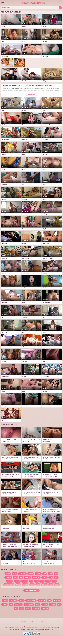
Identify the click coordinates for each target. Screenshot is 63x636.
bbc (31, 580)
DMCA (43, 622)
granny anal (13, 599)
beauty (54, 580)
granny (5, 599)
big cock (25, 583)
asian (15, 576)
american (38, 572)
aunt (51, 576)
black (51, 583)
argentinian (8, 576)
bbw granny (18, 603)
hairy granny (42, 599)
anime (50, 572)
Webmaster (34, 622)
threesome (36, 607)
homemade (57, 599)
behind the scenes (9, 583)
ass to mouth (36, 576)
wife (59, 603)
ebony (37, 603)
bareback (17, 580)
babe (56, 576)
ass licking (27, 576)
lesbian (28, 607)
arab (56, 572)
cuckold (4, 603)
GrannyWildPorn (33, 3)
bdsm (42, 580)
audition (44, 576)
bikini (38, 583)
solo (11, 603)
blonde (56, 583)
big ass (18, 583)
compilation (45, 607)
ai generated (22, 572)
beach (48, 580)
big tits (31, 583)
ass (21, 576)
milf (16, 607)
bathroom (25, 580)
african (14, 572)
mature (21, 599)
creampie (52, 603)
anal (45, 572)
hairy (21, 607)
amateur (31, 572)
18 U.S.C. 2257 (22, 622)
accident (8, 572)
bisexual (44, 583)
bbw (36, 580)
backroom (9, 580)
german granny (29, 603)
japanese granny (31, 599)
